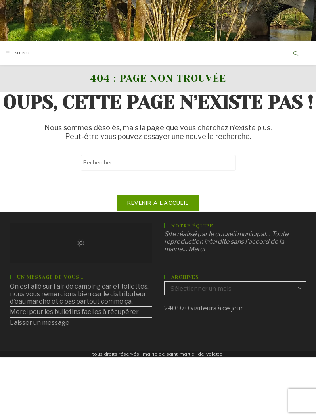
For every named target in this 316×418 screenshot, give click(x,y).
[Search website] (295, 54)
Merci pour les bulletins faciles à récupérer (74, 312)
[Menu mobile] (18, 53)
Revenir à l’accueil (158, 203)
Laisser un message (39, 322)
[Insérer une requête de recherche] (158, 163)
